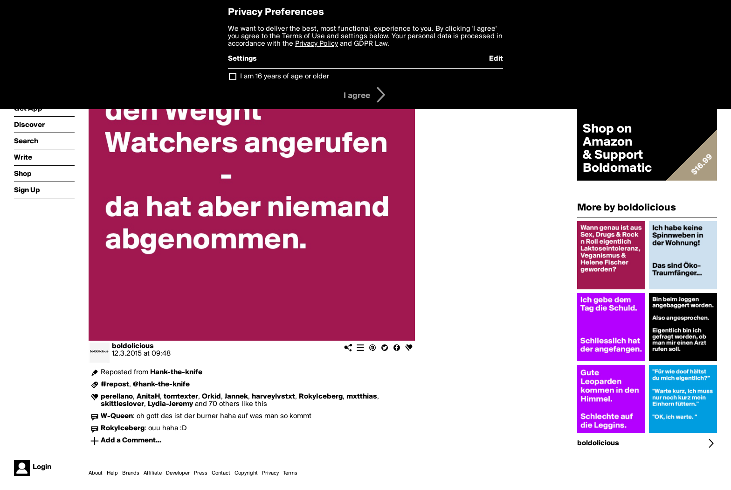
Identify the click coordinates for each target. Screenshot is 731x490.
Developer (178, 473)
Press (200, 473)
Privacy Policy (316, 44)
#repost (115, 384)
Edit (496, 59)
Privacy (270, 473)
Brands (130, 473)
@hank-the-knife (161, 384)
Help (112, 473)
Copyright (246, 473)
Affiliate (153, 473)
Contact (221, 473)
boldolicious (133, 346)
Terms (290, 473)
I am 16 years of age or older (284, 76)
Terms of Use (303, 36)
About (96, 473)
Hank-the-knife (176, 372)
